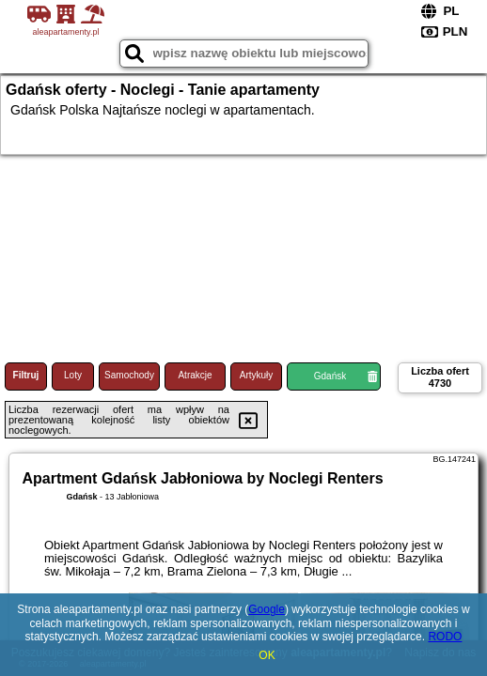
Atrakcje (195, 375)
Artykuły (257, 375)
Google (266, 609)
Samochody (129, 375)
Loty (73, 375)
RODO (445, 636)
